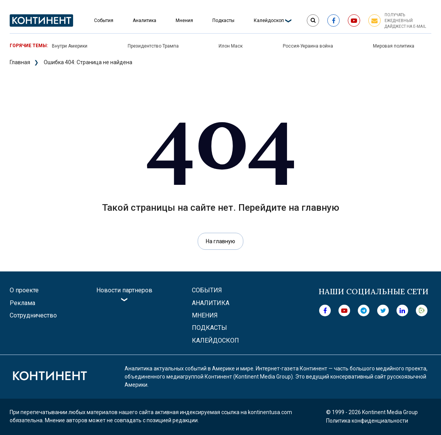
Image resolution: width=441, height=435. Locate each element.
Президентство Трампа (153, 46)
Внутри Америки (69, 46)
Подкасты (223, 20)
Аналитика (144, 20)
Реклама (22, 303)
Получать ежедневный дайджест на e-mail (405, 21)
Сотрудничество (33, 315)
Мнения (184, 20)
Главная (20, 62)
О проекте (24, 290)
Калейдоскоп (269, 20)
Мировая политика (393, 46)
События (103, 20)
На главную (220, 241)
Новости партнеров (124, 290)
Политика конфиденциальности (367, 421)
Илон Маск (231, 46)
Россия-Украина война (308, 46)
